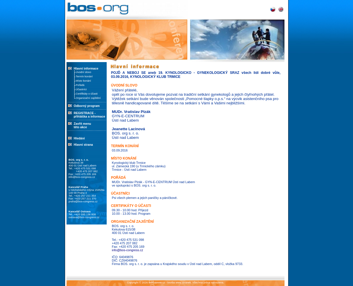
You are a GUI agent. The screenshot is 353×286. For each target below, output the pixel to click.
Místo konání (83, 80)
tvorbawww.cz (157, 282)
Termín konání (84, 76)
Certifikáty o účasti (86, 93)
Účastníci (81, 89)
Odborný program (83, 106)
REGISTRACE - (84, 113)
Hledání (79, 138)
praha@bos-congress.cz (83, 201)
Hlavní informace (86, 68)
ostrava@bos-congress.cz (84, 217)
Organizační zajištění (88, 98)
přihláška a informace (89, 116)
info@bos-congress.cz (82, 177)
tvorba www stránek (179, 282)
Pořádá (80, 85)
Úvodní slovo (83, 72)
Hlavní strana (83, 144)
